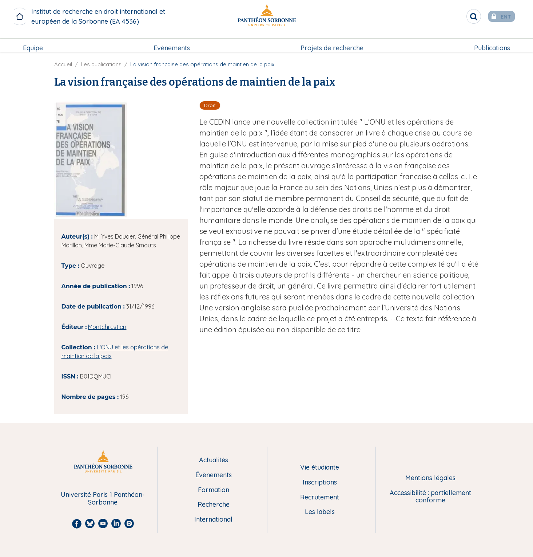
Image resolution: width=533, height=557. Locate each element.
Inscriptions (320, 482)
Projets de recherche (331, 42)
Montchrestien (107, 326)
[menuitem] (34, 42)
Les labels (320, 512)
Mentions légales (430, 478)
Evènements (172, 42)
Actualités (213, 460)
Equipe (34, 42)
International (213, 519)
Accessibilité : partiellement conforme (430, 496)
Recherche (214, 505)
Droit (210, 105)
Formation (213, 490)
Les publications (101, 64)
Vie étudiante (319, 467)
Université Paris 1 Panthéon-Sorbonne (103, 498)
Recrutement (319, 497)
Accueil (63, 64)
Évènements (213, 475)
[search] (462, 16)
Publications (491, 42)
